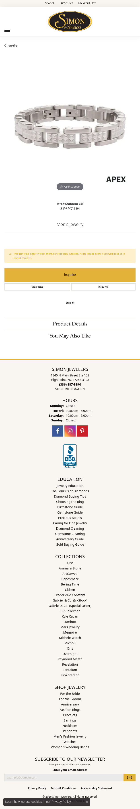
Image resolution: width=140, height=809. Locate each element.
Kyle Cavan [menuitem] (70, 616)
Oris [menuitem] (70, 648)
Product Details (70, 324)
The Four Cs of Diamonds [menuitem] (70, 491)
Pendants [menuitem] (70, 731)
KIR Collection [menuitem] (70, 611)
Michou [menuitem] (70, 643)
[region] (70, 126)
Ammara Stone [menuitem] (70, 568)
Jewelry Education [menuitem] (70, 486)
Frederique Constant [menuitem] (70, 595)
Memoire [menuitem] (70, 632)
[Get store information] (70, 389)
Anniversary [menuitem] (70, 704)
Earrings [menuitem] (70, 720)
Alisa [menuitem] (70, 563)
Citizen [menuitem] (70, 589)
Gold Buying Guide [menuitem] (70, 544)
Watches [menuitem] (70, 742)
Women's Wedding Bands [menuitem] (70, 747)
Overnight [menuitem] (70, 654)
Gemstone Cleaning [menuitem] (70, 534)
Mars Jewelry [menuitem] (70, 627)
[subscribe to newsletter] (130, 777)
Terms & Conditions (63, 788)
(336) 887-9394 (70, 208)
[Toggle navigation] (7, 30)
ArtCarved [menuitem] (70, 573)
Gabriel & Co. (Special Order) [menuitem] (70, 606)
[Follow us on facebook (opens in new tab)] (57, 431)
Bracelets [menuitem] (70, 715)
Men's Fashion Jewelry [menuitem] (70, 736)
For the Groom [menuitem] (70, 699)
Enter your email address (70, 770)
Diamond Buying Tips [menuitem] (70, 496)
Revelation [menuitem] (70, 664)
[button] (49, 3)
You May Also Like (70, 336)
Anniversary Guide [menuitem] (70, 539)
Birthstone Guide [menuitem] (70, 507)
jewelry (12, 45)
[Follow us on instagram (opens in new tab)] (70, 431)
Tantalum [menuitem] (70, 670)
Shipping (37, 287)
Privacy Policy (37, 788)
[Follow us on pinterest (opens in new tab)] (82, 431)
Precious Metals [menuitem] (70, 518)
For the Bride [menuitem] (70, 693)
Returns (103, 287)
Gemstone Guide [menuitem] (70, 512)
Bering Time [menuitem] (70, 584)
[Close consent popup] (86, 802)
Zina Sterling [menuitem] (70, 675)
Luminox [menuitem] (70, 622)
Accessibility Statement (96, 788)
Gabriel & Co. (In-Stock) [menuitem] (70, 600)
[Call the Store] (70, 384)
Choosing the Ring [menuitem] (70, 502)
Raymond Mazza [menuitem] (70, 659)
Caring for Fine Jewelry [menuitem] (70, 523)
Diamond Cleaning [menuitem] (70, 528)
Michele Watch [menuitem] (70, 638)
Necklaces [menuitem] (69, 726)
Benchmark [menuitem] (69, 579)
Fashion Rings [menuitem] (70, 709)
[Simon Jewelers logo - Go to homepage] (70, 20)
